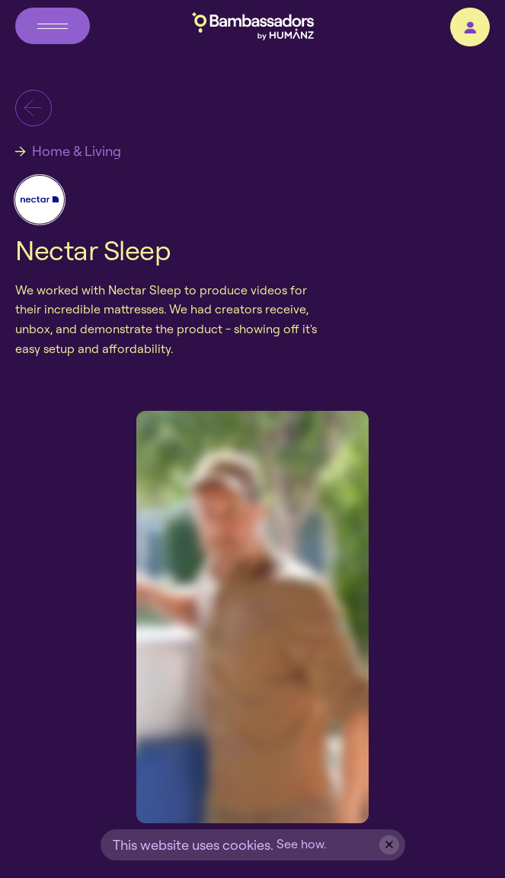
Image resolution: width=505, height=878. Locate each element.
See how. (301, 843)
